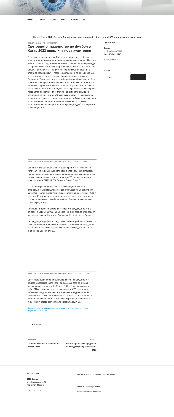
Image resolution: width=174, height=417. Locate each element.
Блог (63, 19)
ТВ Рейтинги (54, 37)
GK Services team (51, 43)
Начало (30, 19)
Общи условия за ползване (89, 392)
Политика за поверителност (89, 387)
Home (36, 37)
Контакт (74, 19)
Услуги (42, 19)
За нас (53, 19)
